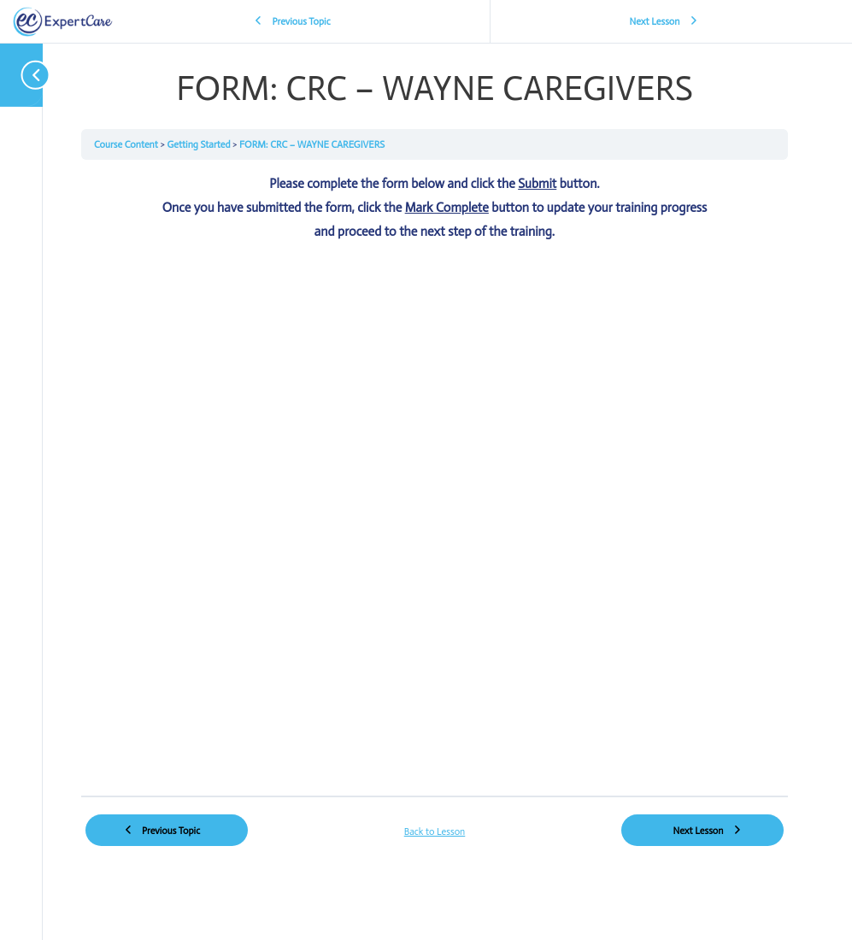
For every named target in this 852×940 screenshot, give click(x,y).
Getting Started (199, 144)
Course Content (127, 144)
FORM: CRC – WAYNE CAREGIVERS (312, 144)
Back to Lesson (435, 831)
